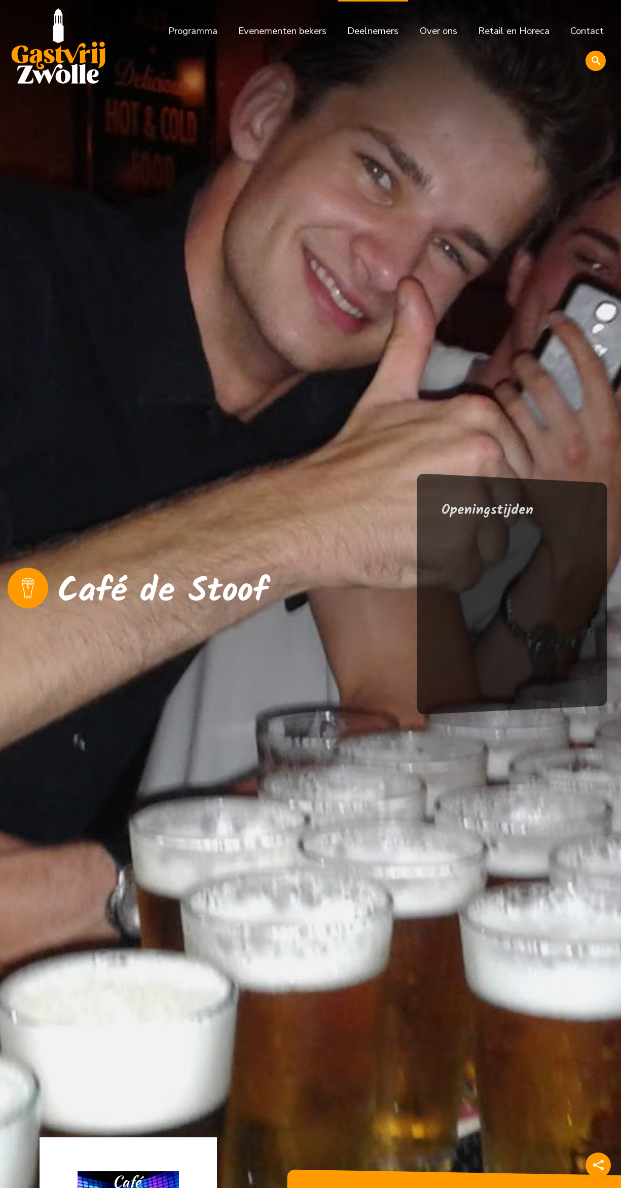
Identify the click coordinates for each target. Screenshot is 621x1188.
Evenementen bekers (282, 31)
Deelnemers (372, 31)
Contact (587, 31)
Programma (192, 31)
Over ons (438, 31)
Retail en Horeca (514, 31)
